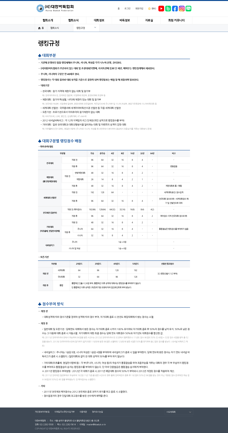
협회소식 (54, 28)
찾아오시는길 (97, 412)
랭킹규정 (80, 28)
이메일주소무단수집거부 (64, 412)
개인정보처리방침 (42, 412)
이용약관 (83, 412)
